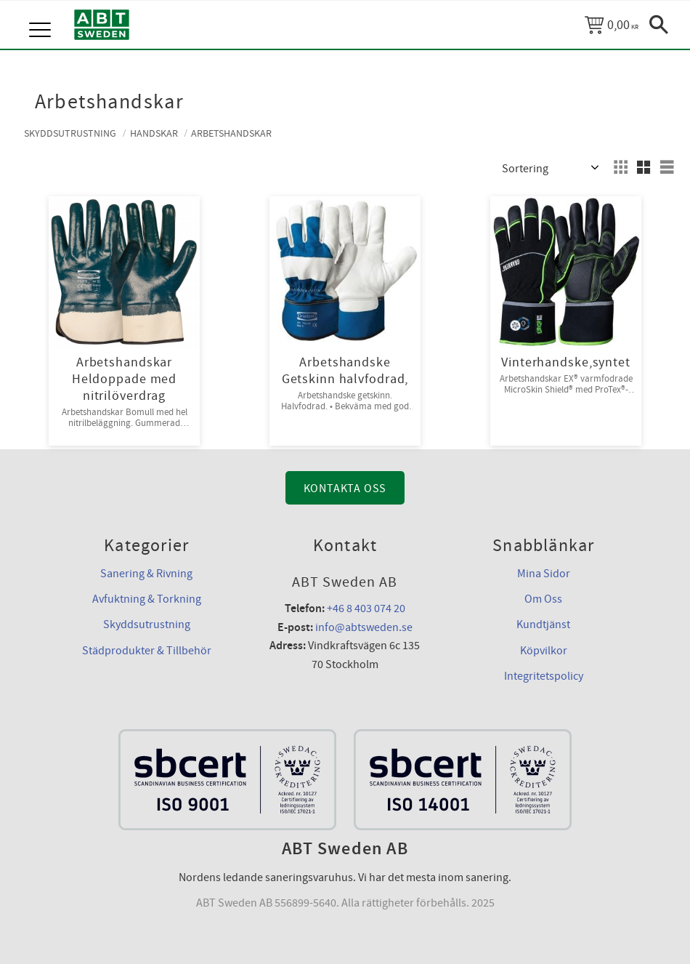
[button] (41, 14)
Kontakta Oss (345, 488)
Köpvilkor (543, 650)
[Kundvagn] (611, 24)
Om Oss (543, 599)
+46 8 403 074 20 (366, 608)
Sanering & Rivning (146, 573)
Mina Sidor (543, 573)
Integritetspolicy (543, 676)
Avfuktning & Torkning (146, 599)
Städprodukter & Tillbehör (146, 650)
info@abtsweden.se (364, 627)
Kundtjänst (543, 624)
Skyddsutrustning (146, 624)
